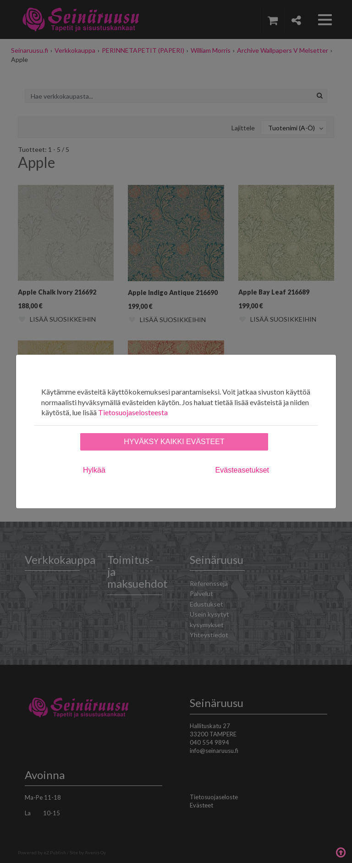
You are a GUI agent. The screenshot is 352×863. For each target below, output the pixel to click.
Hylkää (94, 470)
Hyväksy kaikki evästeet (174, 441)
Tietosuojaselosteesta (133, 412)
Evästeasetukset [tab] (242, 470)
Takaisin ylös (340, 851)
